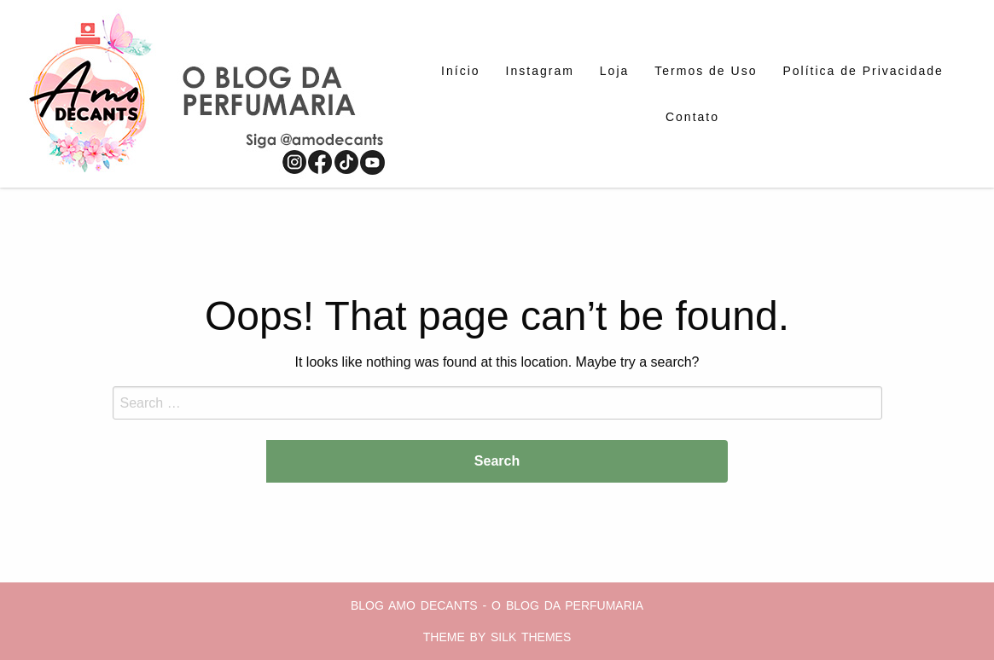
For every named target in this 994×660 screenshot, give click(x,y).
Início (460, 71)
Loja (614, 71)
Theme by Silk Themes (497, 637)
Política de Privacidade (862, 71)
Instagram (540, 71)
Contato (692, 117)
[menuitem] (460, 71)
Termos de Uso (705, 71)
